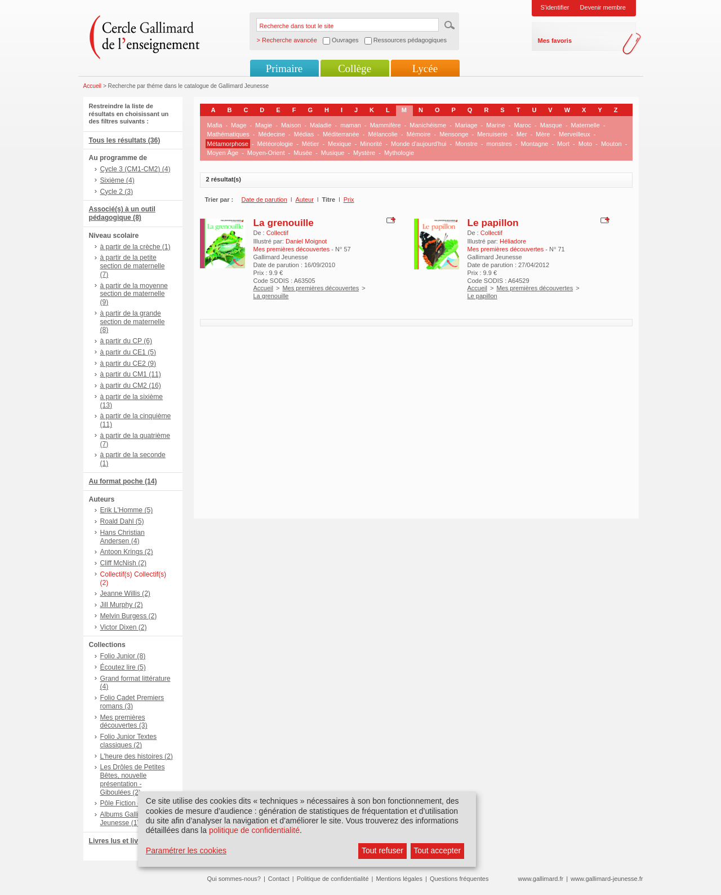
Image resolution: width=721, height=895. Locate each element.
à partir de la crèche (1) (135, 247)
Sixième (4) (117, 180)
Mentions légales (399, 878)
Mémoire (419, 134)
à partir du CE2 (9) (128, 363)
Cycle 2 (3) (116, 192)
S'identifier (555, 7)
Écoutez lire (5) (123, 667)
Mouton (611, 143)
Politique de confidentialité (333, 878)
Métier (310, 143)
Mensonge (453, 134)
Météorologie (275, 143)
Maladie (321, 125)
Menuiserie (492, 134)
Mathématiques (228, 134)
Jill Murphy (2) (121, 605)
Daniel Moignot (306, 241)
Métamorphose (227, 143)
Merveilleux (574, 134)
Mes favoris (555, 40)
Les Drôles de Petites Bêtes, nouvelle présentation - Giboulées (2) (132, 779)
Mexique (339, 143)
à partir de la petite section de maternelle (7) (132, 266)
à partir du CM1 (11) (130, 374)
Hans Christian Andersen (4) (122, 537)
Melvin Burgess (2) (128, 616)
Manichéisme (428, 125)
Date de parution (264, 199)
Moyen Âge (223, 152)
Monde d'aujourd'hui (418, 143)
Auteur (304, 199)
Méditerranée (341, 134)
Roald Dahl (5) (122, 521)
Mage (239, 125)
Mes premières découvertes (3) (124, 722)
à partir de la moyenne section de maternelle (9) (134, 294)
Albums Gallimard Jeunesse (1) (127, 818)
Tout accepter (437, 850)
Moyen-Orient (266, 152)
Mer (522, 134)
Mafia (214, 125)
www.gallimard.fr (541, 878)
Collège (354, 68)
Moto (585, 143)
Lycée (425, 68)
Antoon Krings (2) (126, 552)
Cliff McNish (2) (123, 563)
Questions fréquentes (459, 878)
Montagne (535, 143)
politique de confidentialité (254, 830)
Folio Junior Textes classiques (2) (128, 741)
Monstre (466, 143)
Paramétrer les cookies (186, 850)
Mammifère (385, 125)
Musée (302, 152)
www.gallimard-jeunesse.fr (607, 878)
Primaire (284, 68)
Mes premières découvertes (320, 288)
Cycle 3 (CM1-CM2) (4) (135, 169)
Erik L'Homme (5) (126, 510)
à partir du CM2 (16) (130, 385)
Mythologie (399, 152)
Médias (304, 134)
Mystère (364, 152)
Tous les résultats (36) (125, 140)
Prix (349, 199)
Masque (551, 125)
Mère (543, 134)
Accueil (92, 86)
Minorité (371, 143)
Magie (263, 125)
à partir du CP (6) (126, 341)
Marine (495, 125)
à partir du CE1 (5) (128, 352)
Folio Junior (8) (123, 656)
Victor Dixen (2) (123, 627)
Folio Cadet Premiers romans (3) (132, 702)
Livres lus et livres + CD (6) (132, 841)
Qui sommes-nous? (234, 878)
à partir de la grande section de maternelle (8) (132, 321)
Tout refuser (382, 850)
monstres (499, 143)
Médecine (271, 134)
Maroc (523, 125)
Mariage (466, 125)
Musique (333, 152)
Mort (563, 143)
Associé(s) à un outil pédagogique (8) (122, 213)
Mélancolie (383, 134)
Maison (291, 125)
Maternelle (585, 125)
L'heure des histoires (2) (136, 756)
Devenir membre (603, 7)
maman (350, 125)
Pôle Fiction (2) (123, 803)
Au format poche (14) (123, 481)
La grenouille (283, 222)
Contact (279, 878)
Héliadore (513, 241)
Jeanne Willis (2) (125, 593)
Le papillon (493, 222)
